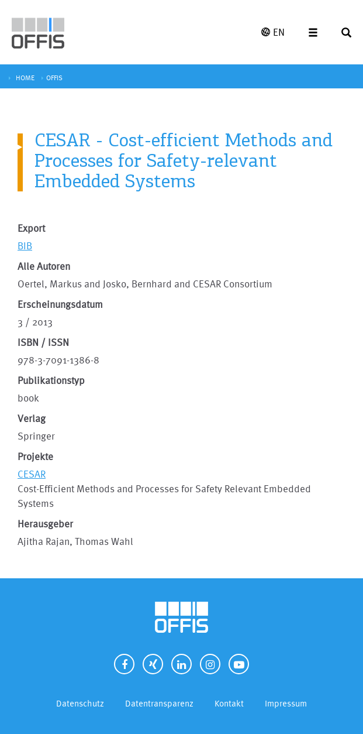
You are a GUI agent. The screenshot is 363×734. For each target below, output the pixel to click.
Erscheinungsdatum (60, 304)
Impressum (286, 703)
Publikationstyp (51, 380)
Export (31, 228)
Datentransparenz (159, 703)
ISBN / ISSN (43, 342)
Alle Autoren (44, 266)
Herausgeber (45, 523)
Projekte (35, 456)
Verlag (32, 418)
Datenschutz (80, 703)
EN (273, 31)
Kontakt (229, 703)
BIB (25, 245)
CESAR (32, 473)
